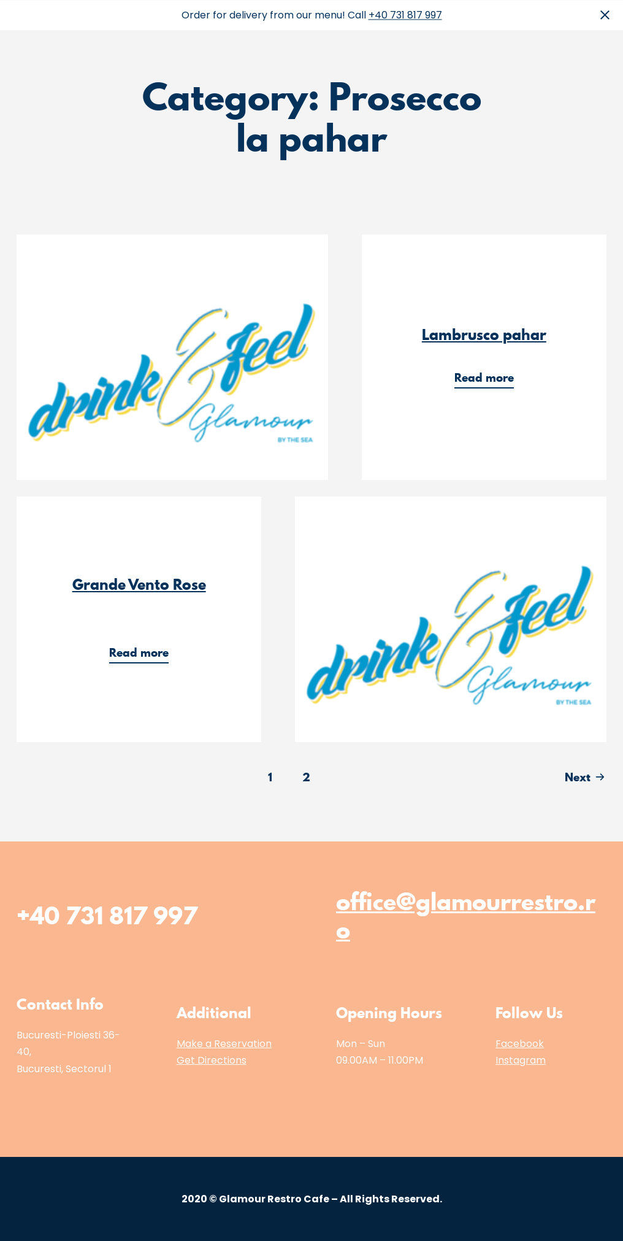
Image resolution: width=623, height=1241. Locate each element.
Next (578, 777)
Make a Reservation (224, 1044)
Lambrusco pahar (484, 334)
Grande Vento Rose (139, 584)
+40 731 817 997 (405, 15)
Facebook (519, 1044)
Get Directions (212, 1060)
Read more (489, 379)
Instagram (520, 1060)
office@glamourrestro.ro (465, 915)
